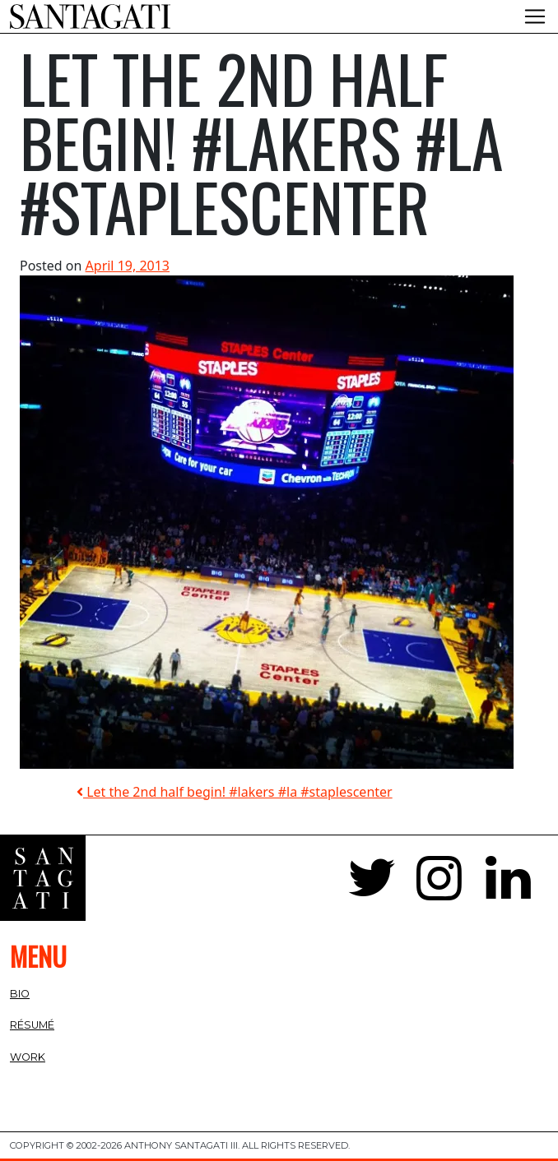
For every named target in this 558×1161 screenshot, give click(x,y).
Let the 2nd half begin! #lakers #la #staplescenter (235, 792)
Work (27, 1057)
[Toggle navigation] (535, 16)
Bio (20, 994)
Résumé (32, 1025)
